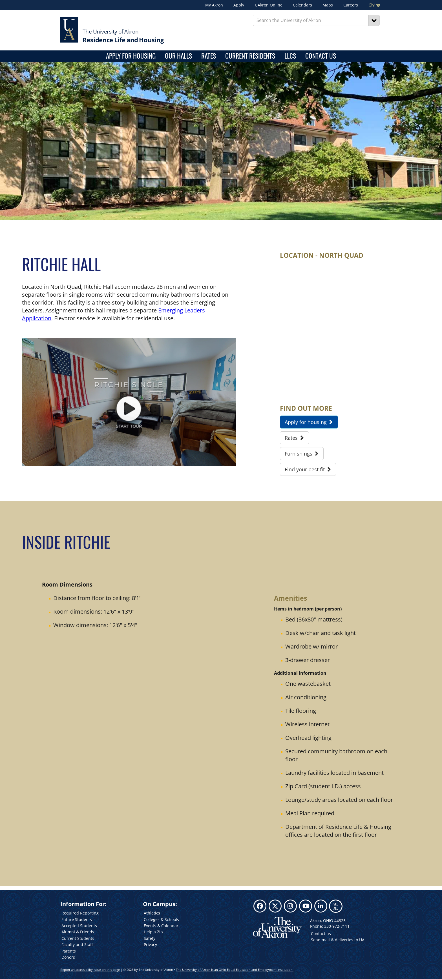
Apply (238, 5)
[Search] (374, 20)
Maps (327, 5)
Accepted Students (79, 925)
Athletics (152, 913)
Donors (68, 957)
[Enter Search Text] (311, 20)
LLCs (290, 56)
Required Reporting (80, 913)
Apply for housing (131, 56)
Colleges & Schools (161, 919)
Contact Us (320, 56)
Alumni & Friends (77, 931)
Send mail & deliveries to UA (337, 939)
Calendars (302, 5)
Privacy (150, 944)
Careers (350, 5)
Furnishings (302, 453)
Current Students (77, 938)
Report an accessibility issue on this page (90, 969)
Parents (68, 951)
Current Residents (250, 56)
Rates (208, 56)
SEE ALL (335, 906)
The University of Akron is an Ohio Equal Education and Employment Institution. (234, 969)
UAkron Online (268, 5)
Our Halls (178, 56)
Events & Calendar (161, 925)
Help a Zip (153, 931)
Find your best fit (308, 469)
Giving (374, 5)
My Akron (214, 5)
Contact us (321, 933)
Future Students (76, 919)
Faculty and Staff (77, 944)
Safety (149, 938)
